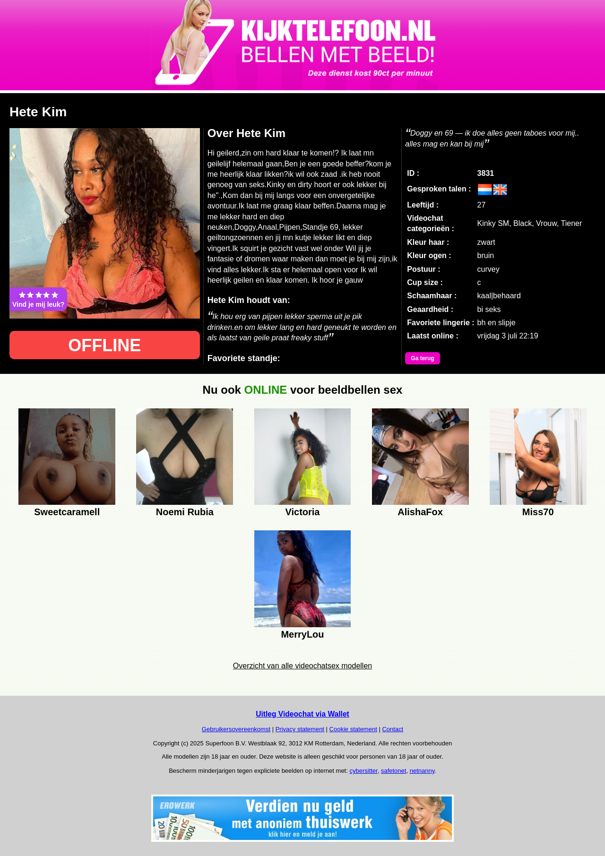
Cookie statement (353, 729)
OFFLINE (104, 345)
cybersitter (363, 770)
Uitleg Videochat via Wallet (302, 714)
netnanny (422, 770)
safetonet (393, 770)
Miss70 (538, 512)
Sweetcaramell (67, 512)
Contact (392, 729)
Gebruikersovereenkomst (236, 729)
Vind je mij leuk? (38, 299)
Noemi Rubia (185, 512)
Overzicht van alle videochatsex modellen (302, 666)
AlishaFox (420, 512)
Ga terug (422, 358)
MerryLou (302, 634)
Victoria (302, 512)
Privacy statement (300, 729)
